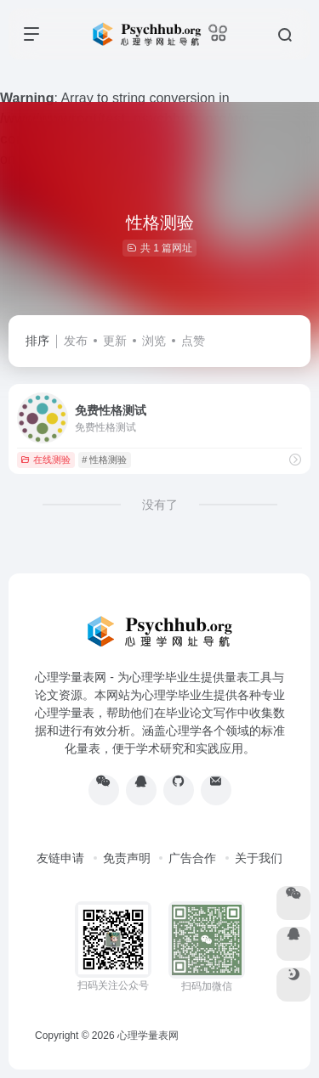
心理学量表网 (148, 1035)
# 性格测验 (104, 459)
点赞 (193, 340)
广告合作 (192, 858)
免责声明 (127, 858)
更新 (115, 340)
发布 (76, 340)
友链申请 (60, 858)
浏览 (154, 340)
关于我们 (258, 858)
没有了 (160, 504)
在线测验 (45, 459)
